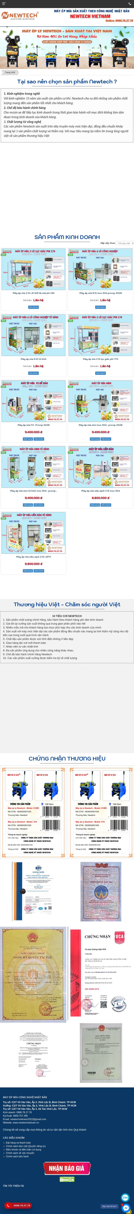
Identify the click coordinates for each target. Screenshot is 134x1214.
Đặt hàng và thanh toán (18, 1142)
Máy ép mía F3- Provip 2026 (34, 425)
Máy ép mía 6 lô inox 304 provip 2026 (100, 293)
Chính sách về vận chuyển (20, 1153)
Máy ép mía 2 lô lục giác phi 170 (100, 359)
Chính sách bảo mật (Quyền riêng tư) (26, 1146)
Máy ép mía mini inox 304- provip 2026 (100, 425)
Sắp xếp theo (107, 243)
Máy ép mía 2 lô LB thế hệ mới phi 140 (33, 293)
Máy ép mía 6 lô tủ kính (33, 359)
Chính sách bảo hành (17, 1156)
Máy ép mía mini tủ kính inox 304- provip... (33, 491)
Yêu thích (33, 307)
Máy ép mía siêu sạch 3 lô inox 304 (100, 491)
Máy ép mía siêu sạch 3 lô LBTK (33, 556)
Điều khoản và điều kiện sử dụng (23, 1149)
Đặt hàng (28, 439)
